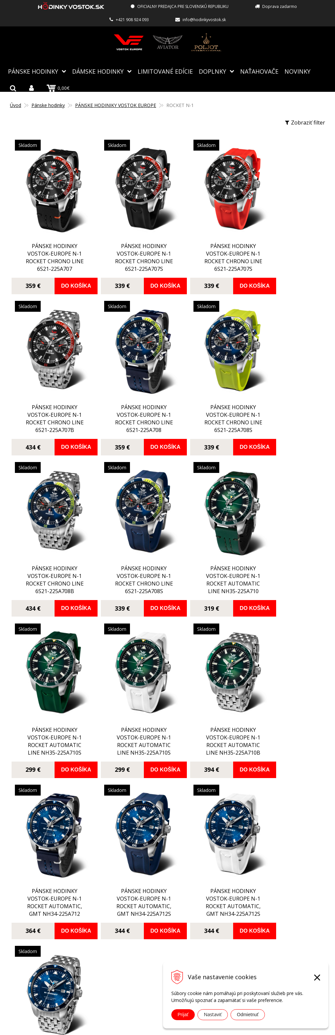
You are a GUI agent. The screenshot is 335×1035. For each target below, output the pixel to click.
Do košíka (68, 274)
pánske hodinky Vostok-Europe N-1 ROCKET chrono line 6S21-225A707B (284, 246)
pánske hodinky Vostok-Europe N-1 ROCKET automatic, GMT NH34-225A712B (284, 695)
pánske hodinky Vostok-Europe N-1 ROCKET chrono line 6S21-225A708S (128, 395)
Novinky (297, 71)
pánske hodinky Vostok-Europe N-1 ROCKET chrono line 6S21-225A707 (49, 246)
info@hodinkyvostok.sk (204, 19)
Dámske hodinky (98, 71)
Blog (127, 890)
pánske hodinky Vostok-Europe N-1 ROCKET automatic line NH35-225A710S (128, 545)
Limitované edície (165, 71)
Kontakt (131, 966)
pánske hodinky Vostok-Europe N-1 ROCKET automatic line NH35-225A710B (284, 545)
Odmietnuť (248, 1014)
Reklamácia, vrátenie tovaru (155, 938)
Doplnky (212, 71)
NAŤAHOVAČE (259, 71)
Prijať (183, 1014)
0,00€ (58, 87)
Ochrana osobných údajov (153, 957)
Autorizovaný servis (145, 909)
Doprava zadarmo (279, 6)
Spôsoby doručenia (145, 928)
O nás (128, 899)
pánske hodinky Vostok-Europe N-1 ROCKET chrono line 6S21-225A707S (128, 246)
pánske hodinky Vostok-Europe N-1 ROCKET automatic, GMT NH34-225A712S (127, 695)
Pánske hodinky (33, 71)
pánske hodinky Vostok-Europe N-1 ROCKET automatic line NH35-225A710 (49, 545)
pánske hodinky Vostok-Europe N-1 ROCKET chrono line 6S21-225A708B (206, 395)
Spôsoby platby (140, 918)
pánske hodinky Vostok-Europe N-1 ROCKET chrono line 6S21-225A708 (49, 395)
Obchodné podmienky (148, 947)
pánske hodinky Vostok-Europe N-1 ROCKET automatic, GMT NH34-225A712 (49, 695)
